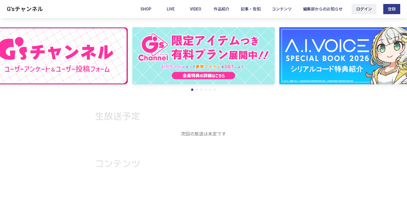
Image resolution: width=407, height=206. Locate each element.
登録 (391, 9)
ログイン (364, 9)
